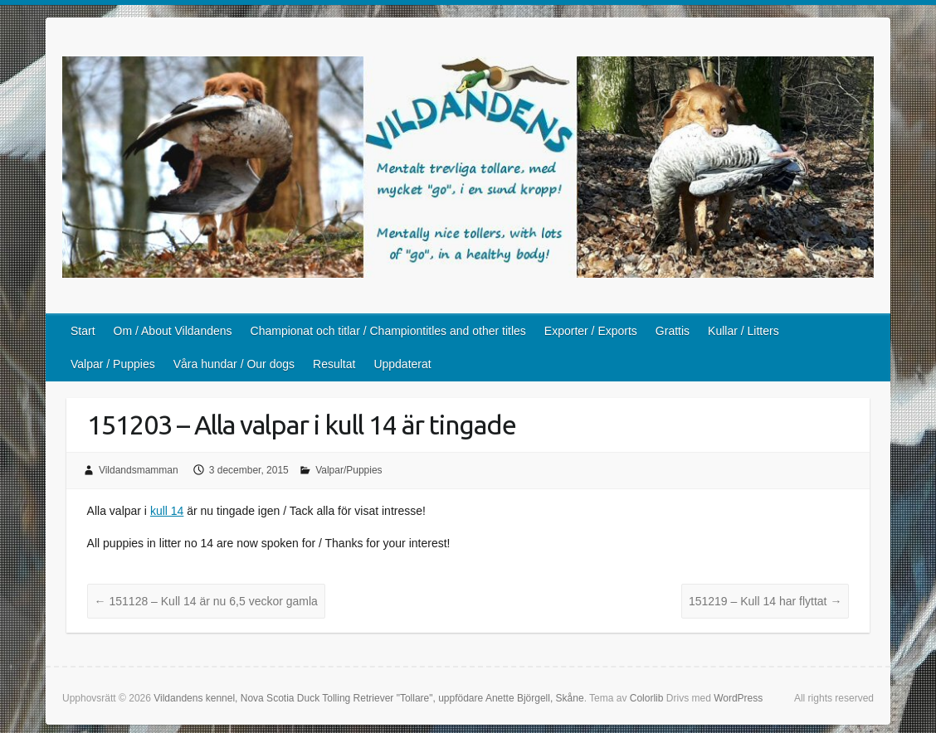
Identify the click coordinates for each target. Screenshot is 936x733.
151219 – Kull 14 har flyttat (765, 601)
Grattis (673, 330)
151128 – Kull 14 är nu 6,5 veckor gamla (206, 601)
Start (83, 330)
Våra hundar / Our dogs (234, 364)
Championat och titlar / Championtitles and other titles (388, 330)
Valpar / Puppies (113, 364)
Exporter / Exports (590, 330)
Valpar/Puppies (349, 470)
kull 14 (166, 510)
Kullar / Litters (743, 330)
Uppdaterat (402, 364)
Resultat (334, 364)
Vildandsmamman (138, 470)
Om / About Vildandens (173, 330)
